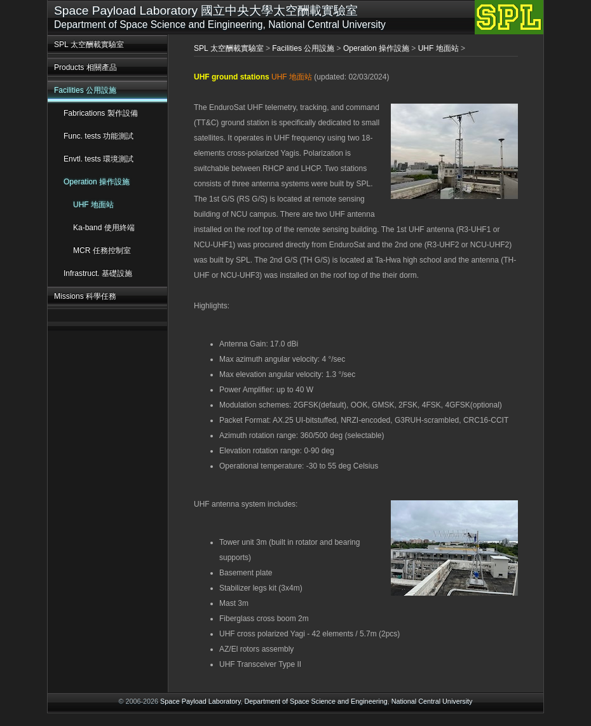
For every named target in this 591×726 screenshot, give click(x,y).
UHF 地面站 (93, 204)
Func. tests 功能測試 (98, 136)
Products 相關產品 (85, 67)
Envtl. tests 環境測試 (98, 158)
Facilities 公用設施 (85, 90)
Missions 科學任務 (85, 296)
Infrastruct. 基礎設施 (98, 273)
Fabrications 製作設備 (101, 113)
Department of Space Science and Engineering (316, 701)
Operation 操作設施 (97, 181)
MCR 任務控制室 (102, 250)
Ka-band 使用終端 (104, 227)
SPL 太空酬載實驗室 (89, 44)
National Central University (432, 701)
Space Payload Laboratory (200, 701)
